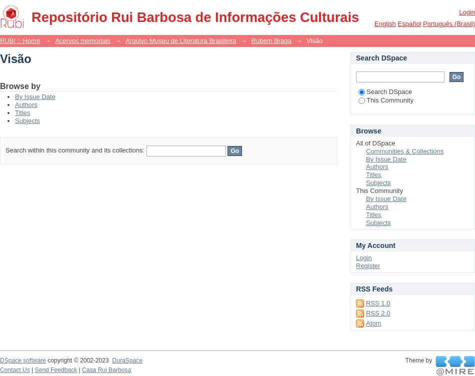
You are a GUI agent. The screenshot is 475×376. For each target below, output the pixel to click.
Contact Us (15, 370)
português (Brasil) (449, 24)
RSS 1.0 (378, 303)
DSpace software (23, 360)
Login (467, 12)
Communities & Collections (405, 151)
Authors (26, 104)
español (409, 24)
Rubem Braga (272, 40)
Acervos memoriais (82, 40)
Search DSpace (385, 92)
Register (368, 266)
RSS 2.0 (378, 313)
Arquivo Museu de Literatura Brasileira (181, 40)
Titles (22, 112)
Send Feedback (56, 370)
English (385, 24)
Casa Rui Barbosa (106, 370)
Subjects (27, 120)
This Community (386, 100)
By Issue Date (35, 96)
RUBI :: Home (20, 40)
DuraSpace (127, 360)
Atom (373, 323)
